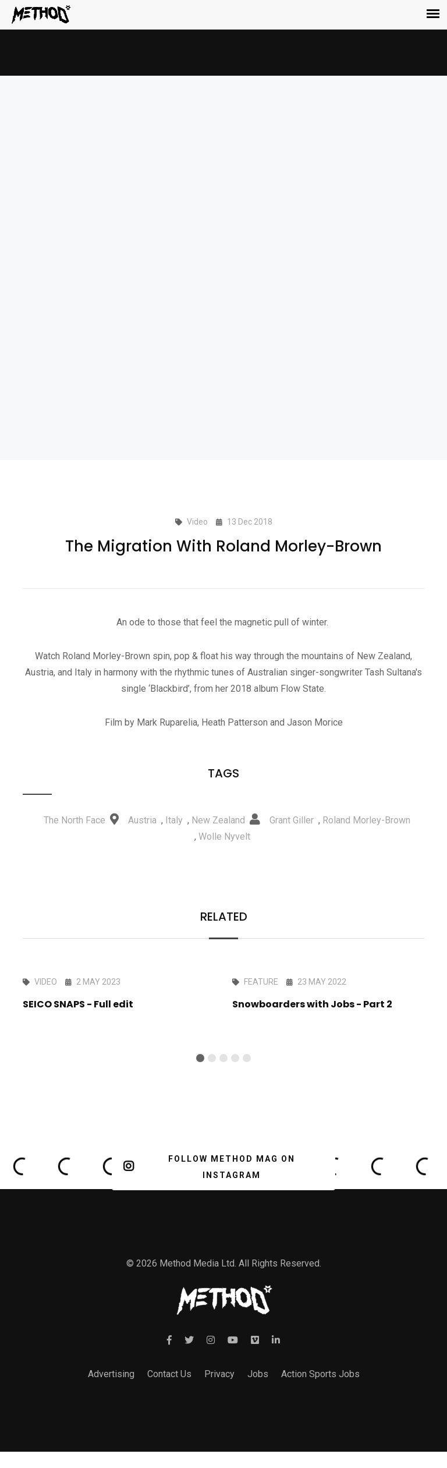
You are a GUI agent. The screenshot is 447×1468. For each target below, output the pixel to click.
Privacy (219, 1373)
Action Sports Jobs (320, 1373)
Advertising (111, 1373)
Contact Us (169, 1373)
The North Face (74, 820)
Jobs (257, 1373)
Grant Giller (291, 820)
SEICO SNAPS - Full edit (78, 1004)
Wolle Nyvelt (224, 836)
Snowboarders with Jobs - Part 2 (312, 1004)
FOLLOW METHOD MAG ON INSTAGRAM (209, 1167)
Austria (142, 820)
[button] (200, 1058)
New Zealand (218, 820)
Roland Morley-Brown (366, 820)
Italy (174, 820)
